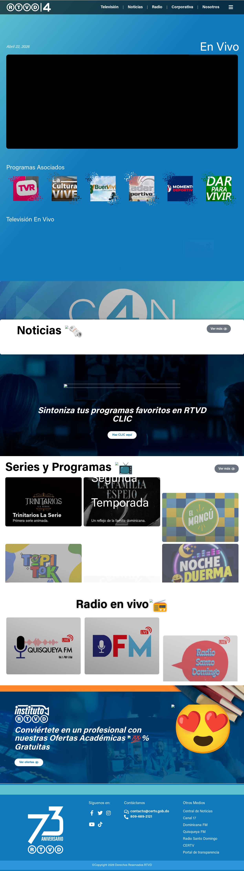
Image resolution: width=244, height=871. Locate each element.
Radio (157, 7)
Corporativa (182, 7)
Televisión (110, 7)
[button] (231, 7)
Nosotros (210, 7)
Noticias (135, 7)
